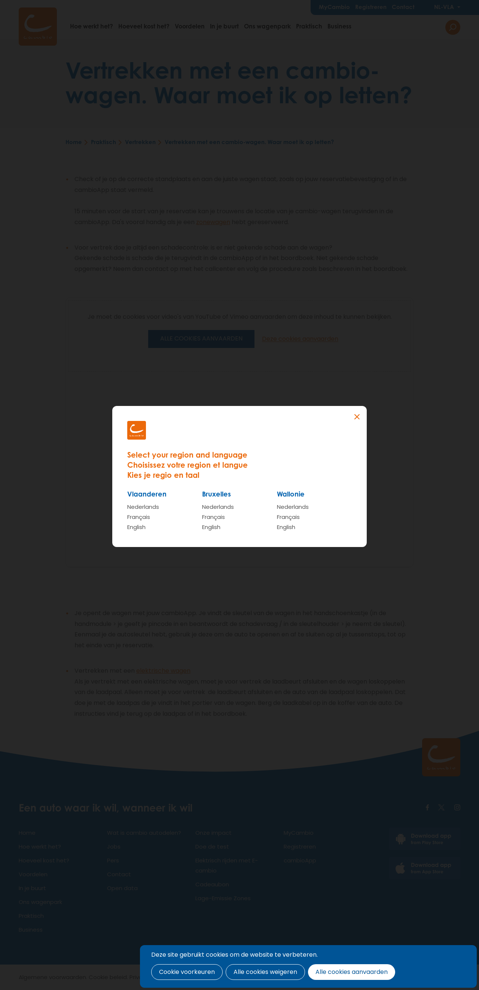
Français (138, 517)
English (136, 527)
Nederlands (143, 507)
